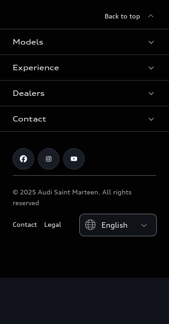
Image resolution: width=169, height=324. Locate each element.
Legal (52, 224)
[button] (84, 42)
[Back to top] (130, 16)
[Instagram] (48, 159)
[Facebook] (23, 159)
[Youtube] (74, 159)
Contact (25, 224)
